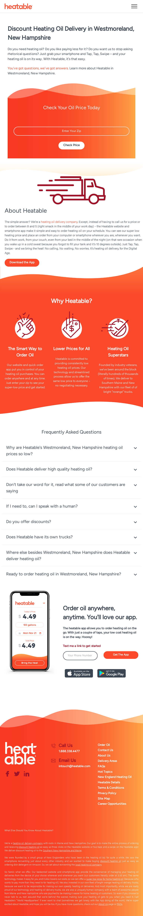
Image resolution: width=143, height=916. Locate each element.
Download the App (22, 262)
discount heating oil (29, 846)
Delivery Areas (107, 760)
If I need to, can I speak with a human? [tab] (42, 506)
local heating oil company (88, 864)
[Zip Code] (71, 131)
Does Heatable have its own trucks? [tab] (39, 537)
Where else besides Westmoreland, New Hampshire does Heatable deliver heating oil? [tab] (68, 556)
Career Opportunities (112, 804)
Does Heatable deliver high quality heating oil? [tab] (49, 469)
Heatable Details (109, 782)
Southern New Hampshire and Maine (62, 850)
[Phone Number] (80, 656)
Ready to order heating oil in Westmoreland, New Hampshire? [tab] (63, 574)
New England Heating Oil (115, 777)
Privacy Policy (107, 793)
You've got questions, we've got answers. (38, 68)
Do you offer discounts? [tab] (28, 522)
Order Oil (104, 744)
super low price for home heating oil (104, 879)
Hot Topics (105, 771)
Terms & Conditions (111, 787)
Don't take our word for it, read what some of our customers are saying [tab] (65, 488)
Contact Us (105, 750)
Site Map (104, 798)
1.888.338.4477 (69, 751)
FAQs (101, 766)
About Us (104, 755)
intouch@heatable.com (74, 766)
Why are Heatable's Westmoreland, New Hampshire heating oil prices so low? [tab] (64, 451)
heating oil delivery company (59, 221)
